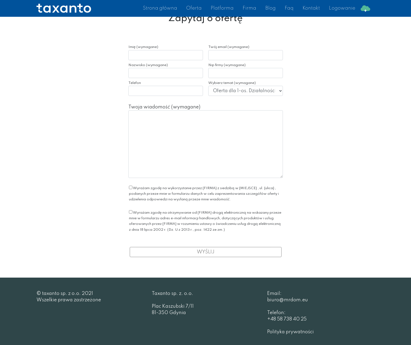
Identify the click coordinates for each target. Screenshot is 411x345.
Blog (270, 8)
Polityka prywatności (290, 332)
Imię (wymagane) (165, 52)
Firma (249, 8)
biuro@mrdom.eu (287, 300)
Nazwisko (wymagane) (165, 70)
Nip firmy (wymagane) (245, 70)
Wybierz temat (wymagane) (245, 88)
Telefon (165, 88)
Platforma (222, 8)
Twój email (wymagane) (245, 52)
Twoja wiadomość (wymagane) (205, 141)
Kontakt (311, 8)
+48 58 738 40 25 (287, 319)
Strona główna (160, 8)
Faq (289, 8)
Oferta (194, 8)
